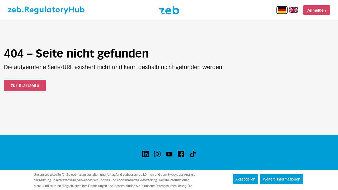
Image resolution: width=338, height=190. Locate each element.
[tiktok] (193, 154)
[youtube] (169, 154)
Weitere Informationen (281, 179)
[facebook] (181, 154)
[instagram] (157, 154)
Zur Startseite (25, 85)
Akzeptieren (245, 179)
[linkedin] (145, 154)
